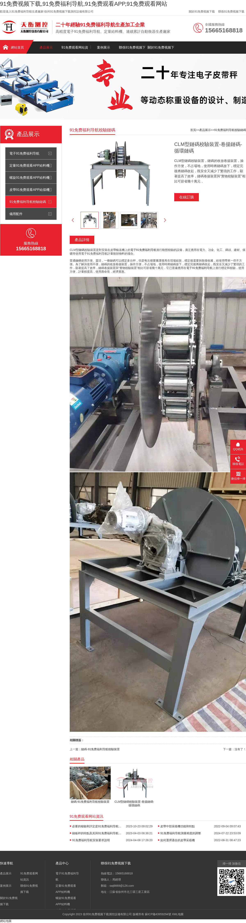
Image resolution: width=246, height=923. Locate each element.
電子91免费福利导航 (24, 153)
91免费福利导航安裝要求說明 (91, 840)
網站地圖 (5, 921)
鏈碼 (81, 250)
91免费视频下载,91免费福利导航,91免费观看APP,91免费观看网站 (83, 4)
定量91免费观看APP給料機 (29, 165)
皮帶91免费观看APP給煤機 (29, 189)
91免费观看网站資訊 (74, 50)
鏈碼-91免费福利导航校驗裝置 (100, 749)
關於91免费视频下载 (202, 11)
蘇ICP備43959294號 (158, 914)
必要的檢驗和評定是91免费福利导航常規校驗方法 (96, 826)
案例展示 (103, 47)
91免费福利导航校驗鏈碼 (27, 202)
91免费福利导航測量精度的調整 (180, 833)
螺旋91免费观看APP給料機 (29, 177)
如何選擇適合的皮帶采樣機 (177, 840)
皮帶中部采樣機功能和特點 (177, 826)
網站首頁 (17, 47)
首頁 (193, 130)
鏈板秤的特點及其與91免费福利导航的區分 (96, 833)
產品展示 (46, 47)
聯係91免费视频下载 (231, 11)
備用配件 (16, 214)
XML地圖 (177, 914)
